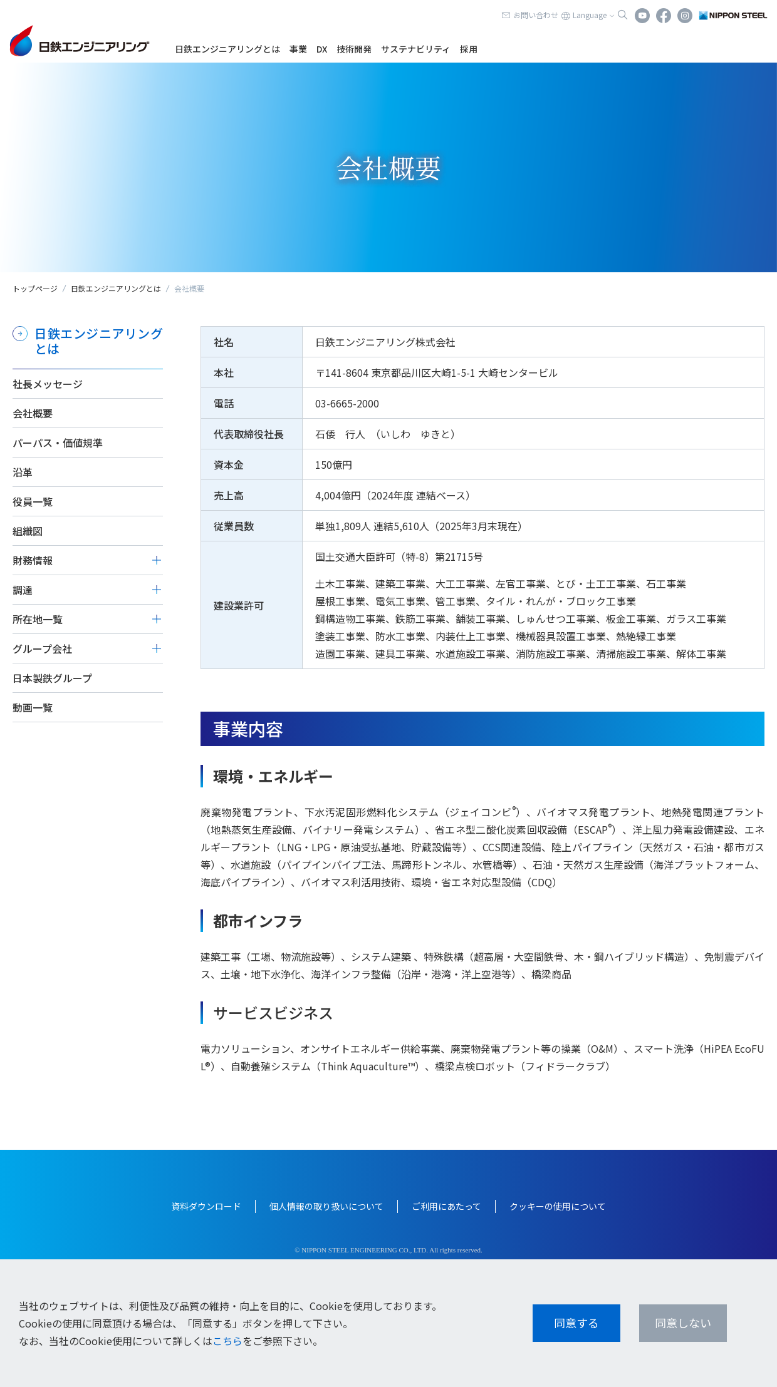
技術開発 (354, 49)
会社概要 (33, 413)
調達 (23, 589)
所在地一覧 (38, 619)
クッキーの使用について (557, 1206)
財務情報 (33, 560)
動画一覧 (33, 707)
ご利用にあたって (446, 1206)
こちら (227, 1340)
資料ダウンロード (206, 1206)
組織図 (28, 530)
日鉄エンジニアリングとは (227, 49)
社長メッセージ (48, 383)
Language (590, 14)
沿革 (23, 471)
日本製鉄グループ (52, 677)
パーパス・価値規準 (58, 442)
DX (321, 49)
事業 (298, 49)
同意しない (683, 1322)
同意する (576, 1322)
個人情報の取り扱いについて (326, 1206)
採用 (468, 49)
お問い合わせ (535, 14)
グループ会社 (42, 648)
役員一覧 (33, 501)
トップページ (35, 288)
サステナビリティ (416, 49)
